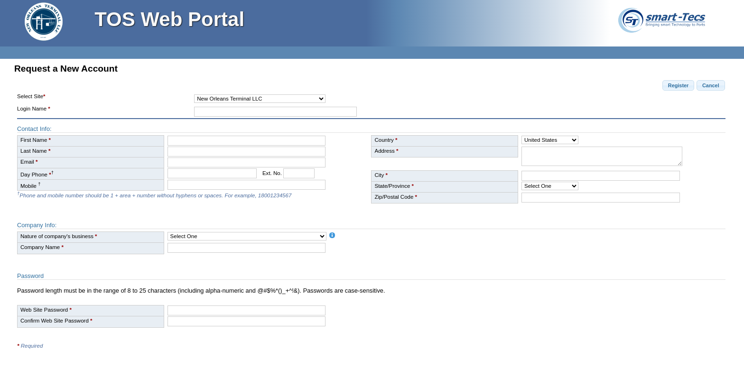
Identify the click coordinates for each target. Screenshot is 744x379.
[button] (678, 85)
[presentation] (621, 323)
